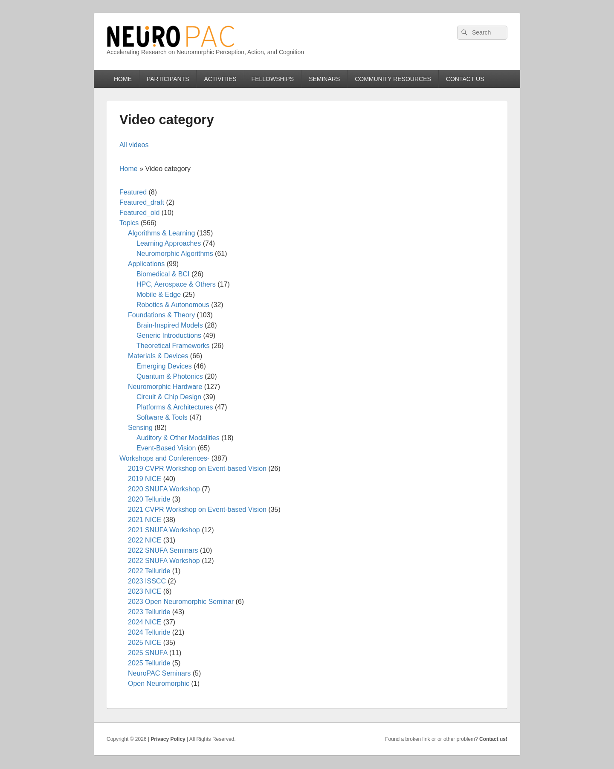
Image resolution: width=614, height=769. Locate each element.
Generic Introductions (168, 335)
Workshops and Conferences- (164, 458)
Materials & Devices (158, 356)
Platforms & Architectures (174, 407)
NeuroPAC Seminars (159, 673)
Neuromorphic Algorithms (174, 253)
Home (128, 168)
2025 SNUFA (148, 652)
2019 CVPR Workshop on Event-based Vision (197, 468)
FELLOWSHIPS (273, 78)
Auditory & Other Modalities (178, 437)
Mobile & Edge (158, 294)
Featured (133, 192)
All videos (133, 144)
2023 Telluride (149, 611)
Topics (129, 222)
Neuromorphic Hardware (165, 386)
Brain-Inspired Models (169, 325)
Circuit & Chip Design (168, 396)
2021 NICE (144, 519)
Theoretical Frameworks (173, 345)
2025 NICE (144, 642)
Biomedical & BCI (163, 274)
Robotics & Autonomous (172, 304)
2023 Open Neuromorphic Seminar (181, 601)
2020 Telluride (149, 499)
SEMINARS (324, 78)
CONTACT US (465, 78)
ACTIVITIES (220, 78)
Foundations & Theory (161, 315)
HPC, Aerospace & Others (176, 284)
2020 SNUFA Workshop (164, 489)
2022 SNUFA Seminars (163, 550)
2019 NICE (144, 478)
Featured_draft (141, 202)
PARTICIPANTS (168, 78)
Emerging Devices (164, 366)
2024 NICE (144, 622)
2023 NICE (144, 591)
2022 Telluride (149, 571)
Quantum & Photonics (169, 376)
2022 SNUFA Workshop (164, 560)
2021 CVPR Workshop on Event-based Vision (197, 509)
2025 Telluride (149, 663)
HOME (123, 78)
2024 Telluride (149, 632)
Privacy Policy (168, 739)
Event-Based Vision (166, 448)
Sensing (140, 427)
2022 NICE (144, 540)
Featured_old (139, 212)
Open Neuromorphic (158, 683)
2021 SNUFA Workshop (164, 530)
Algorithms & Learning (161, 233)
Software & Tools (162, 417)
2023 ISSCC (147, 581)
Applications (146, 263)
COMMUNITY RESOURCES (393, 78)
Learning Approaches (168, 243)
